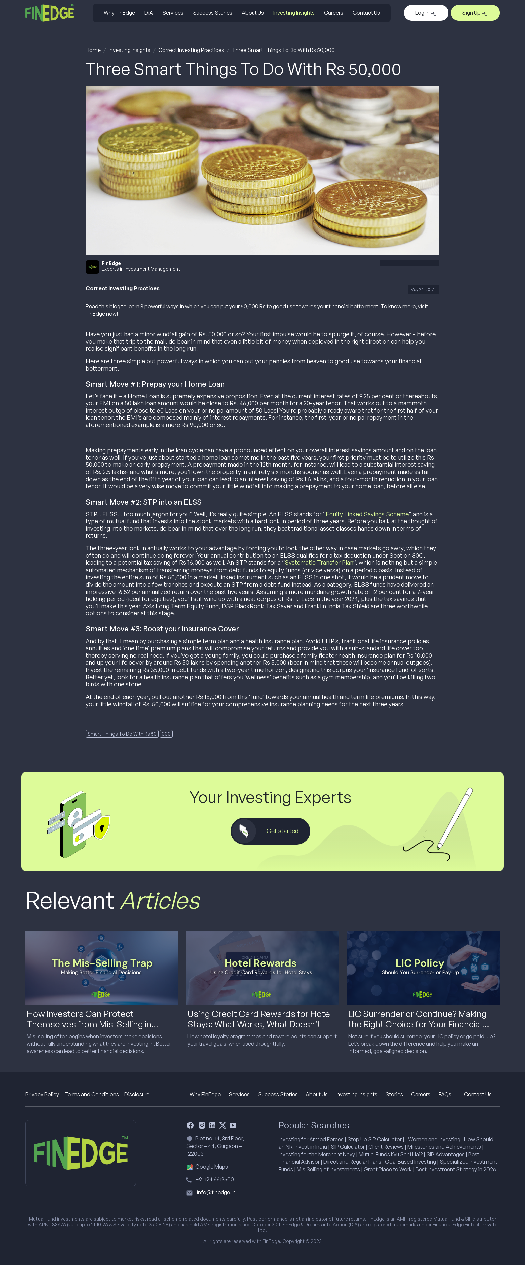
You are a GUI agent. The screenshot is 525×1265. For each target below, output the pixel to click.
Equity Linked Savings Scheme (367, 514)
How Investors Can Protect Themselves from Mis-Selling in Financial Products (89, 1024)
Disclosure (136, 1094)
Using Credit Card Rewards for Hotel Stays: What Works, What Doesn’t (260, 1018)
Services (172, 12)
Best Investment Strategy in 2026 (456, 1169)
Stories (394, 1094)
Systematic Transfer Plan (319, 562)
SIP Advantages (445, 1154)
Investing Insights (294, 12)
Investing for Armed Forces (311, 1139)
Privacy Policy (42, 1094)
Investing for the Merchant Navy (317, 1154)
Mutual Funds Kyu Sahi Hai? (391, 1154)
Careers (333, 12)
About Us (253, 12)
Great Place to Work (388, 1169)
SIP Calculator (348, 1146)
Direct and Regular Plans (352, 1161)
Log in (426, 13)
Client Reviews (386, 1146)
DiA (148, 12)
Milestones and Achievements (444, 1146)
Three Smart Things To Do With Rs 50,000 (283, 50)
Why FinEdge (119, 12)
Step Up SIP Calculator (374, 1139)
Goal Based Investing (410, 1161)
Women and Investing (434, 1139)
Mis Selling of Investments (328, 1169)
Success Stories (212, 12)
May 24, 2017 (422, 289)
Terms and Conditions (91, 1094)
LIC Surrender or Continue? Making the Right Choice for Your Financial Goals (417, 1024)
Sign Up (475, 13)
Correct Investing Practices (191, 50)
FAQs (445, 1094)
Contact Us (366, 12)
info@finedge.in (216, 1192)
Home (93, 50)
